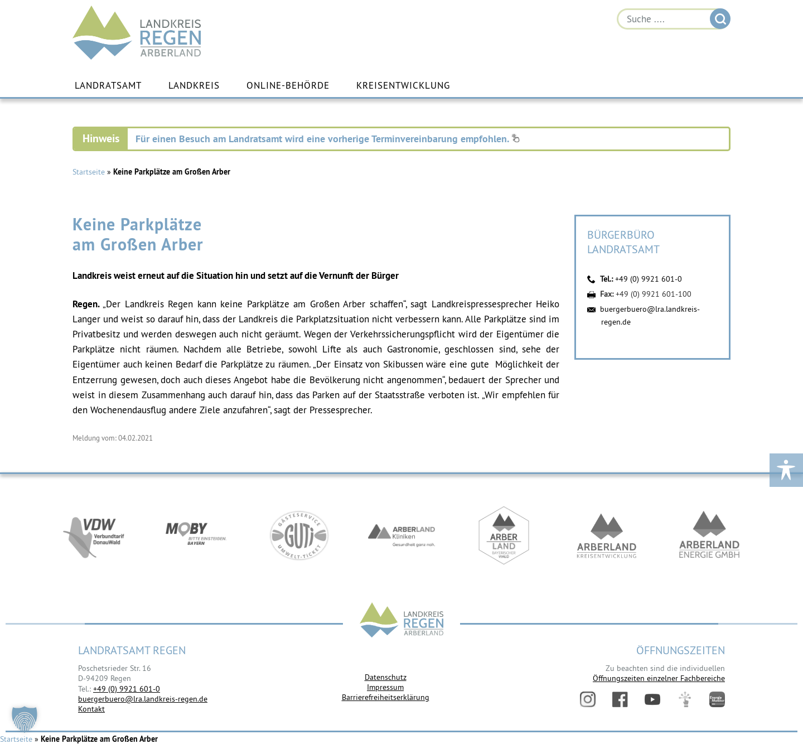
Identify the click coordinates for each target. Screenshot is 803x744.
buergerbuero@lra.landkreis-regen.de (142, 699)
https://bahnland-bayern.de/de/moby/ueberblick (196, 535)
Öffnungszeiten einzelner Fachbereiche (659, 678)
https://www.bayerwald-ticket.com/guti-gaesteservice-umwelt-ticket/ (298, 535)
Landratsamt (108, 85)
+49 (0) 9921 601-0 (648, 279)
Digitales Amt (685, 699)
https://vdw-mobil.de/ (93, 535)
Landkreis (194, 85)
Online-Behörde (288, 85)
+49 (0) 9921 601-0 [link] (126, 689)
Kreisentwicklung (403, 85)
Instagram (588, 699)
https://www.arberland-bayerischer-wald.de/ (504, 535)
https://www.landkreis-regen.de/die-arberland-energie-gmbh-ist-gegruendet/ (709, 535)
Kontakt (91, 709)
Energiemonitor (717, 699)
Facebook (620, 699)
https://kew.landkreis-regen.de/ (606, 535)
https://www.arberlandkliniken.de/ (401, 535)
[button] (24, 719)
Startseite (88, 172)
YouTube (652, 699)
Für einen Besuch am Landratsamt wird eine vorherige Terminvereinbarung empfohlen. (328, 138)
